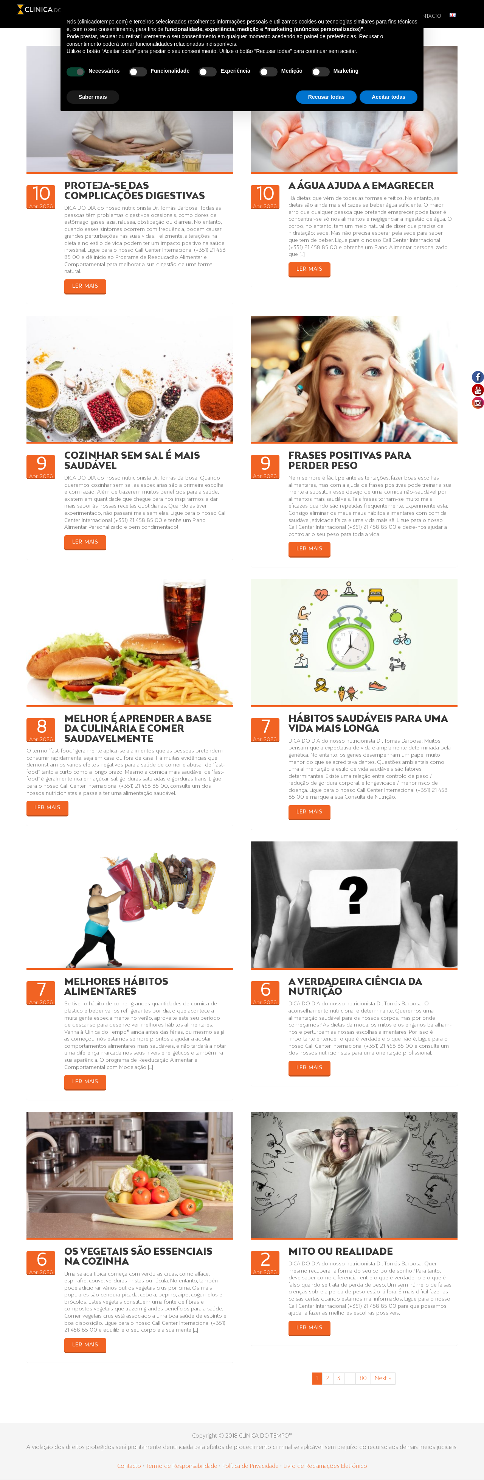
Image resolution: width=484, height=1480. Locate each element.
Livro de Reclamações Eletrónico (325, 1466)
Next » (383, 1378)
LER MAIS (85, 286)
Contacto (129, 1466)
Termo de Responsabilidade (182, 1466)
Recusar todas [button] (326, 97)
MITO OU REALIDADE (341, 1252)
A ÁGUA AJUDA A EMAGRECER (361, 186)
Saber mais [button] (93, 97)
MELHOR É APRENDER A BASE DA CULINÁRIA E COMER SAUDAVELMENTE (138, 729)
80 (363, 1378)
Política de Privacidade (250, 1466)
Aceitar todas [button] (388, 97)
